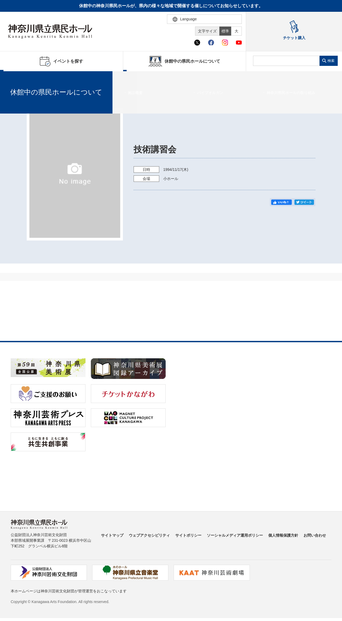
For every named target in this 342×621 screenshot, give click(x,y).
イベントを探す (33, 78)
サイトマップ (112, 535)
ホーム (13, 78)
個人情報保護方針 (283, 535)
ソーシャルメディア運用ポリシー (235, 535)
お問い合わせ (315, 535)
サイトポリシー (188, 535)
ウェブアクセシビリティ (149, 535)
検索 (331, 61)
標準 (225, 31)
